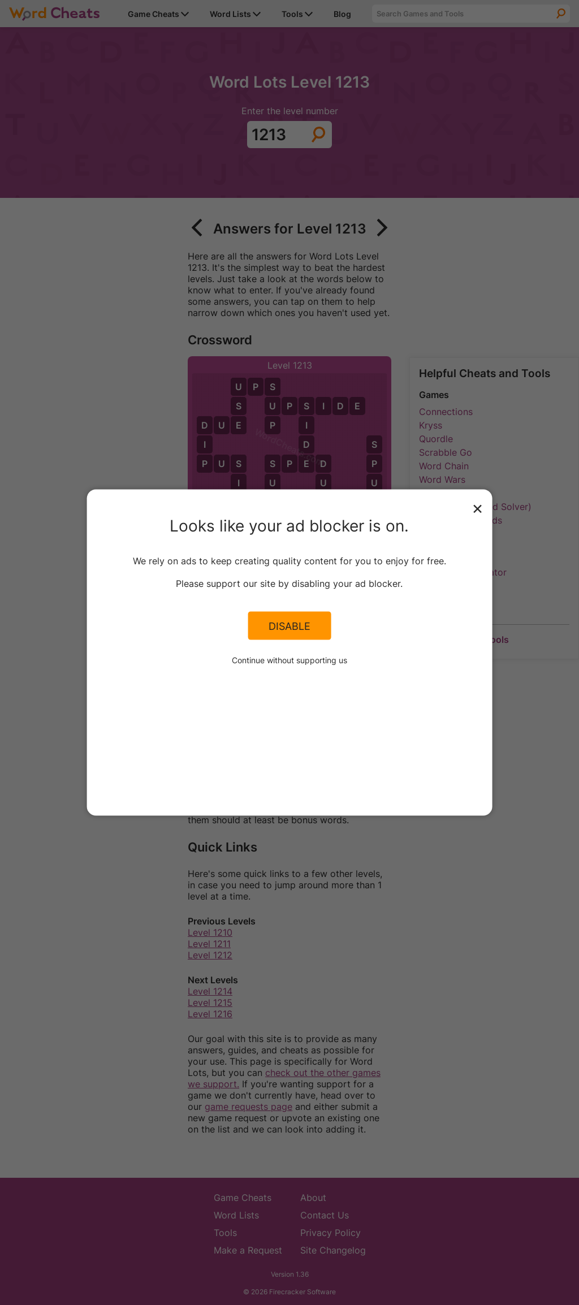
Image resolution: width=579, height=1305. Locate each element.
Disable (289, 625)
